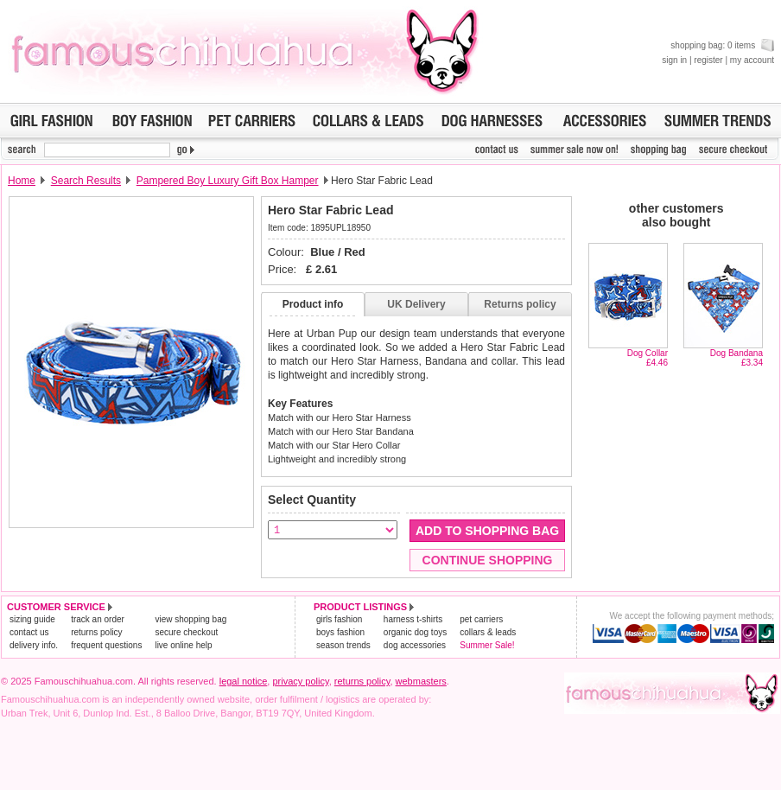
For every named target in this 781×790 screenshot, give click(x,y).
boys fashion (340, 632)
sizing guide (32, 619)
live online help (183, 645)
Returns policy (520, 304)
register (708, 60)
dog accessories (415, 645)
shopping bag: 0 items (722, 45)
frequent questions (106, 645)
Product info (313, 304)
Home (21, 181)
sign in (674, 60)
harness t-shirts (413, 619)
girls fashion (339, 619)
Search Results (86, 181)
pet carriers (481, 619)
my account (752, 60)
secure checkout (186, 632)
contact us (29, 632)
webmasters (421, 681)
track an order (97, 619)
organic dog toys (415, 632)
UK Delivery (416, 304)
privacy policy (300, 681)
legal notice (243, 681)
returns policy (96, 632)
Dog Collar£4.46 (647, 357)
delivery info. (34, 645)
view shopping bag (190, 619)
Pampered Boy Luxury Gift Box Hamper (228, 181)
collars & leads (488, 632)
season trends (343, 645)
